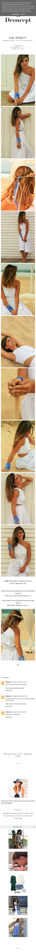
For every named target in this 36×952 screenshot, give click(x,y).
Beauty (11, 813)
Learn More (15, 14)
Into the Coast (14, 816)
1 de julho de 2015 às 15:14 (19, 682)
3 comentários (18, 46)
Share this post (18, 49)
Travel (16, 818)
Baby (4, 813)
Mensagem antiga (23, 755)
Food (5, 816)
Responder (9, 690)
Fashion (22, 47)
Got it (23, 14)
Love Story (26, 816)
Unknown (8, 682)
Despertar (8, 696)
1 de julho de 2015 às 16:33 (19, 696)
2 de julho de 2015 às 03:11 (19, 712)
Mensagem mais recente (13, 754)
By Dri (19, 813)
